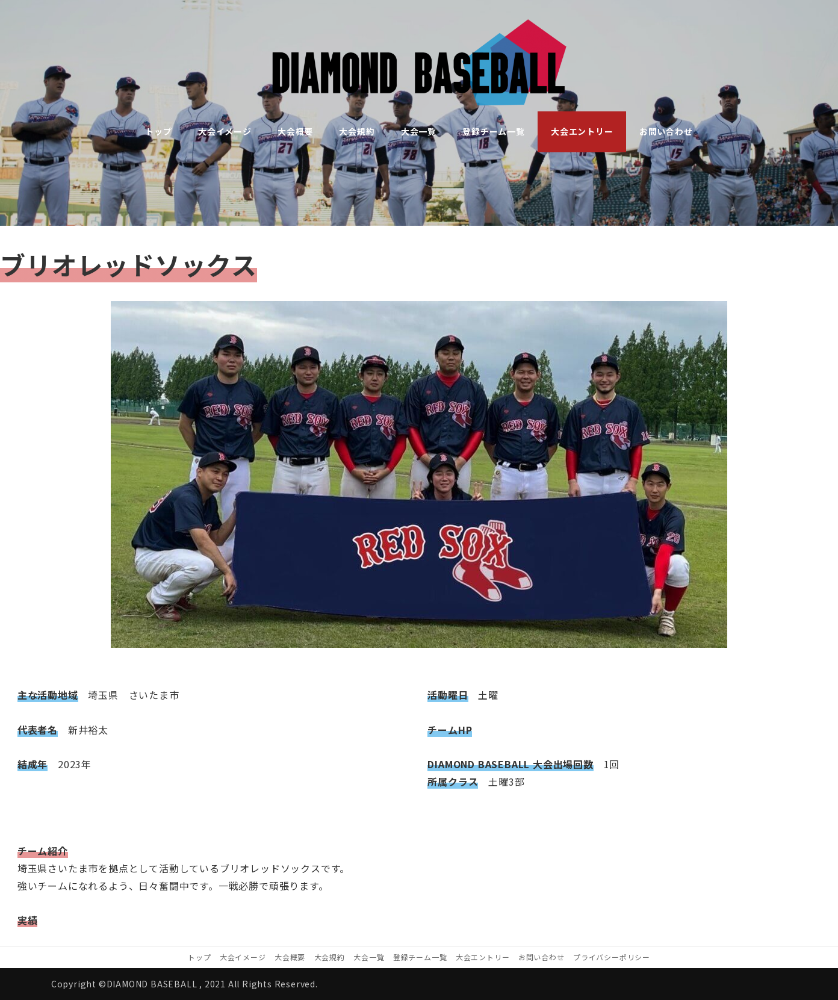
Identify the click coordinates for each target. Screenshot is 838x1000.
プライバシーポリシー (611, 957)
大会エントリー (483, 957)
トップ (199, 957)
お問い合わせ (541, 957)
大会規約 (329, 957)
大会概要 (290, 957)
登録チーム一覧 (420, 957)
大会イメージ (243, 957)
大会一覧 (368, 957)
